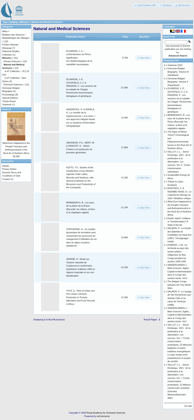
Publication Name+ (76, 37)
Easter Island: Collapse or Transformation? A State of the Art (179, 221)
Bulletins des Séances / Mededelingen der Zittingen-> (16, 38)
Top (5, 22)
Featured (6, 109)
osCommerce (103, 416)
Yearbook (7, 104)
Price (125, 37)
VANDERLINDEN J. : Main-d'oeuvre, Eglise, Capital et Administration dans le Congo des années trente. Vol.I (180, 315)
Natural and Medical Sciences (47, 22)
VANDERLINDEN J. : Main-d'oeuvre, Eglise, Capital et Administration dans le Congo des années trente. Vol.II (180, 271)
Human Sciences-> (12, 61)
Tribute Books (9, 101)
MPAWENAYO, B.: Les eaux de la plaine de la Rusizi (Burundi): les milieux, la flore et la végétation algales (179, 122)
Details (5, 166)
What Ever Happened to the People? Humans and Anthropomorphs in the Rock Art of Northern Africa (179, 208)
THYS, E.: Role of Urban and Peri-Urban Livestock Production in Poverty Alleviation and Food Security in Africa (80, 297)
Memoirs (24, 22)
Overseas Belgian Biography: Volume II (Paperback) (178, 81)
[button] (145, 5)
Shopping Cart (171, 60)
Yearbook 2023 (175, 65)
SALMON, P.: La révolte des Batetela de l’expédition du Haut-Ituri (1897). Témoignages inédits (180, 235)
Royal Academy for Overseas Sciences (106, 413)
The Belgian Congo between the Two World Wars (179, 284)
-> (7, 58)
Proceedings (8, 94)
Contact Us (7, 179)
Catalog (13, 22)
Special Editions (10, 98)
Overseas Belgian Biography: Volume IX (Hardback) (178, 71)
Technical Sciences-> (13, 84)
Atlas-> (5, 31)
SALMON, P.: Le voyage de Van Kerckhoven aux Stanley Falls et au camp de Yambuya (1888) (179, 298)
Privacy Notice (9, 169)
